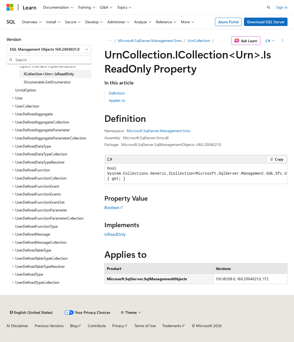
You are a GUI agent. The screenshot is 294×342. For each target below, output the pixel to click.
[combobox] (48, 49)
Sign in (282, 7)
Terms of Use (145, 325)
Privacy (118, 325)
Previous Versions (49, 325)
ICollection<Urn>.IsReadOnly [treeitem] (49, 73)
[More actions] (283, 40)
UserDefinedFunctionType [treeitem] (36, 226)
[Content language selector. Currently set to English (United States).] (31, 312)
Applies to (117, 100)
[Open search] (268, 7)
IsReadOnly (115, 234)
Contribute (97, 325)
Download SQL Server (266, 21)
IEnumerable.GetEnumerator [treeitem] (47, 81)
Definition (117, 93)
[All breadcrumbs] (109, 40)
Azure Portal (228, 21)
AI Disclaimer (17, 325)
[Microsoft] (10, 7)
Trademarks (171, 325)
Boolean (112, 207)
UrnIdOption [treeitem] (25, 90)
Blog (73, 325)
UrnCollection (198, 40)
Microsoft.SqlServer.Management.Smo (150, 40)
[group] (196, 173)
